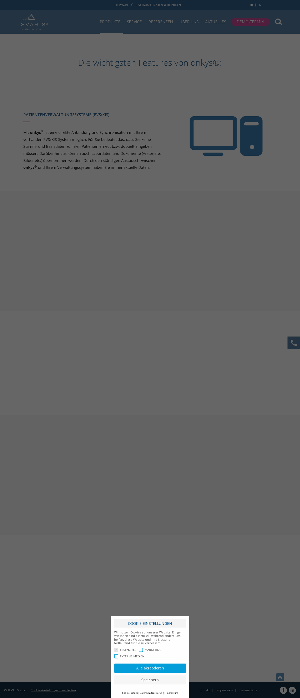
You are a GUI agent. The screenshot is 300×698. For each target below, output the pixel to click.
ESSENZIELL (125, 648)
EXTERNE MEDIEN (129, 654)
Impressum (172, 690)
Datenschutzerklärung (152, 690)
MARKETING (150, 648)
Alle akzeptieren (150, 665)
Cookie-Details (130, 690)
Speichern (150, 677)
